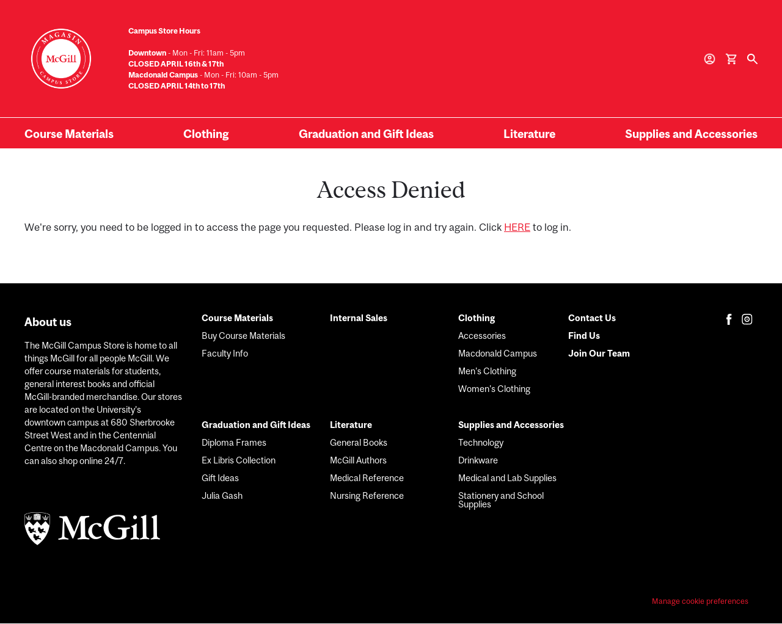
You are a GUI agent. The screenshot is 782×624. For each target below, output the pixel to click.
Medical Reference (367, 478)
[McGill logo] (103, 530)
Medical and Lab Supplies (507, 478)
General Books (358, 442)
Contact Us (592, 318)
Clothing (205, 133)
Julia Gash (222, 495)
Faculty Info (225, 353)
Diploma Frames (234, 442)
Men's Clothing (487, 371)
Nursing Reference (367, 495)
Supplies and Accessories (691, 133)
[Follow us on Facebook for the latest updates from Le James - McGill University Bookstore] (729, 319)
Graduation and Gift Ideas (366, 133)
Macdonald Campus (497, 353)
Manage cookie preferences (700, 601)
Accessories (482, 335)
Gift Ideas (220, 478)
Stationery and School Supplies (501, 499)
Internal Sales (358, 318)
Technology (480, 442)
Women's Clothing (494, 388)
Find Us (584, 335)
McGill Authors (358, 460)
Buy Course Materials (243, 335)
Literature (529, 133)
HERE (517, 227)
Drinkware (478, 460)
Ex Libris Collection (239, 460)
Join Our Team (599, 353)
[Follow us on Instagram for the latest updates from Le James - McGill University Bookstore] (747, 319)
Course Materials (69, 133)
